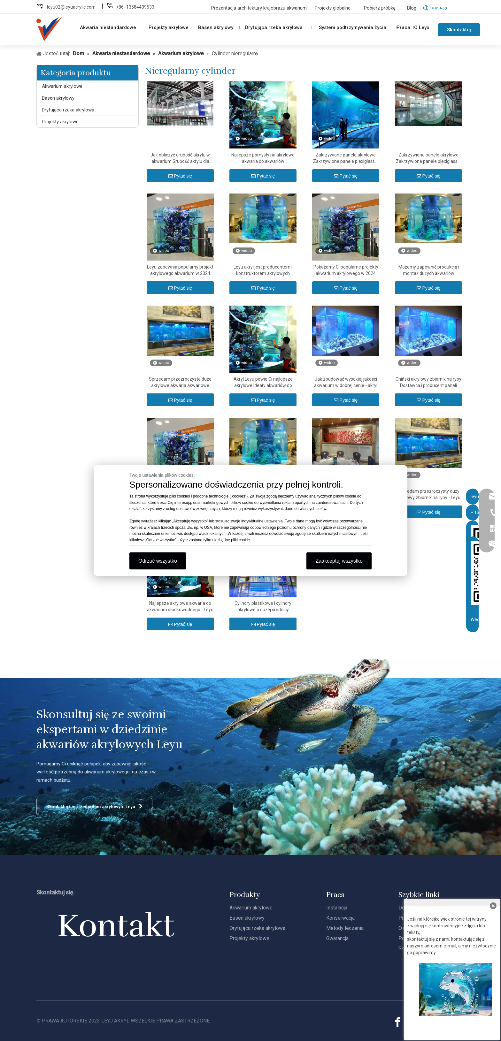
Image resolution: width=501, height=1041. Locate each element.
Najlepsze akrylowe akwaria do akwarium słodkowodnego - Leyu (180, 606)
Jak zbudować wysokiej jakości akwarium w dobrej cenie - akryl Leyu (345, 382)
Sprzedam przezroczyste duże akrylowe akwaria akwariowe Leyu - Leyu (180, 382)
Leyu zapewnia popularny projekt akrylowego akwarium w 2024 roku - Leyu (180, 270)
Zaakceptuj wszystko (339, 561)
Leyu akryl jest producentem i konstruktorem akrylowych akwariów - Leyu (263, 270)
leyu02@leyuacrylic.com (71, 7)
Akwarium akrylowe (62, 86)
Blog (411, 8)
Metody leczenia (345, 928)
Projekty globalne (333, 8)
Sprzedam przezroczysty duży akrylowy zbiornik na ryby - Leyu (428, 494)
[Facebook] (398, 1022)
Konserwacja (340, 918)
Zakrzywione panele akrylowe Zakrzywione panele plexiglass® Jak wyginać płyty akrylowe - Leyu (428, 158)
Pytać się (180, 176)
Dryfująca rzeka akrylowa (68, 110)
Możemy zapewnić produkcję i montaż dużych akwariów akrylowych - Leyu (428, 270)
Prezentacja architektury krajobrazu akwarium (259, 8)
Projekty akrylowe (60, 122)
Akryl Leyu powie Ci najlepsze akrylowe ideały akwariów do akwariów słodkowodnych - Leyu (263, 382)
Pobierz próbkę (380, 8)
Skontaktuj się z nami (459, 31)
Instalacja (336, 908)
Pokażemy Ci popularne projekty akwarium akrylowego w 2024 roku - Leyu (345, 270)
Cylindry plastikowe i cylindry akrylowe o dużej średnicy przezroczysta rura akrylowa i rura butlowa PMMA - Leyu (263, 607)
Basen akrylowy (58, 98)
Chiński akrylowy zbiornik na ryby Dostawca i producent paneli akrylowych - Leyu (428, 382)
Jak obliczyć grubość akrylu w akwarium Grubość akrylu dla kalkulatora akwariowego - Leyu (180, 158)
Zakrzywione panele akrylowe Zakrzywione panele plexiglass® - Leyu (346, 158)
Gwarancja (337, 938)
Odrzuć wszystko (157, 561)
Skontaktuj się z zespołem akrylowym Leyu (94, 806)
